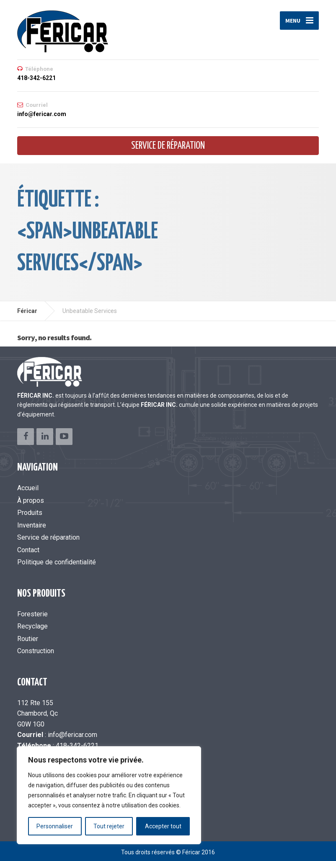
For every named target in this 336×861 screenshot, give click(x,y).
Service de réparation (168, 146)
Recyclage (32, 626)
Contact (28, 550)
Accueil (28, 488)
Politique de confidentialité (56, 562)
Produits (29, 513)
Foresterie (32, 614)
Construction (35, 651)
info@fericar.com (72, 735)
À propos (30, 500)
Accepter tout (163, 826)
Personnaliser (54, 826)
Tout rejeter (108, 826)
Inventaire (31, 525)
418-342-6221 (77, 746)
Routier (27, 639)
